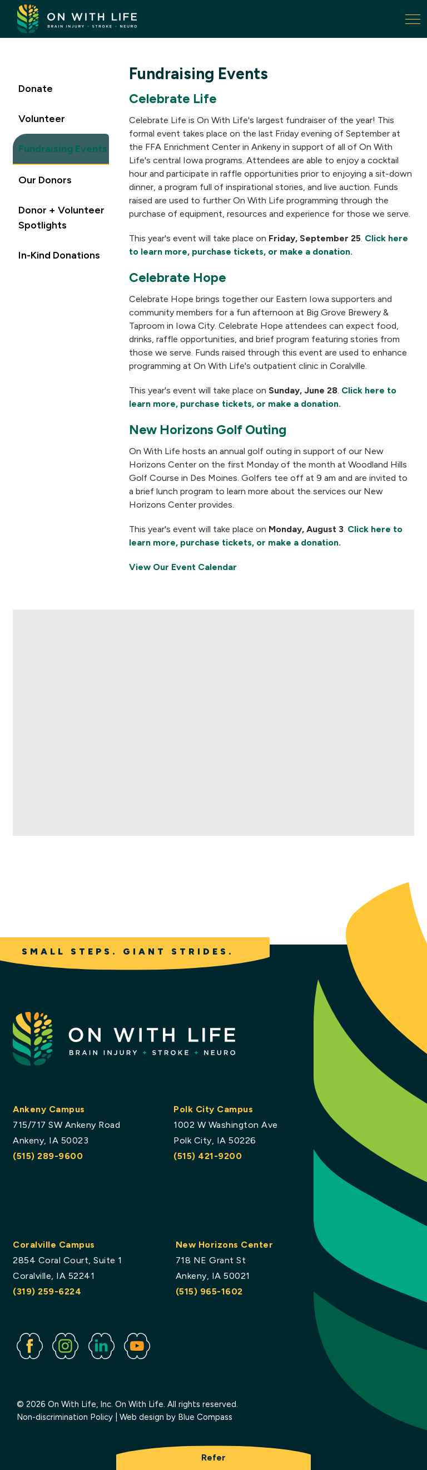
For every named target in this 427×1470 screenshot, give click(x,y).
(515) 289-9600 (48, 1156)
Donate (35, 88)
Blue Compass (205, 1417)
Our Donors (45, 179)
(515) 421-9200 (207, 1156)
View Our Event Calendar (183, 567)
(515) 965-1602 (209, 1291)
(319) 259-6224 (47, 1291)
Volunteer (41, 118)
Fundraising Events (62, 148)
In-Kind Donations (59, 255)
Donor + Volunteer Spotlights (61, 217)
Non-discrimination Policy (65, 1417)
